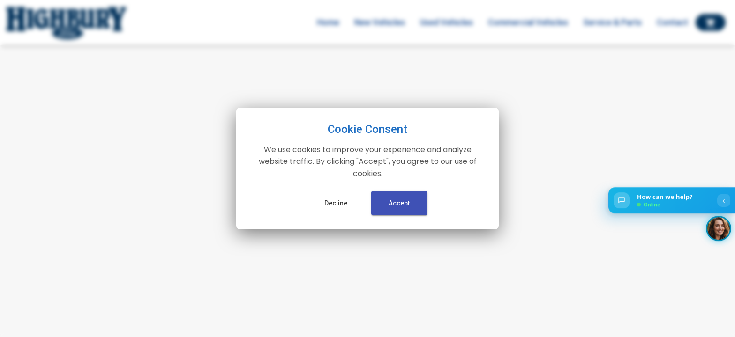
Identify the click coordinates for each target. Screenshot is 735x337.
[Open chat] (671, 201)
